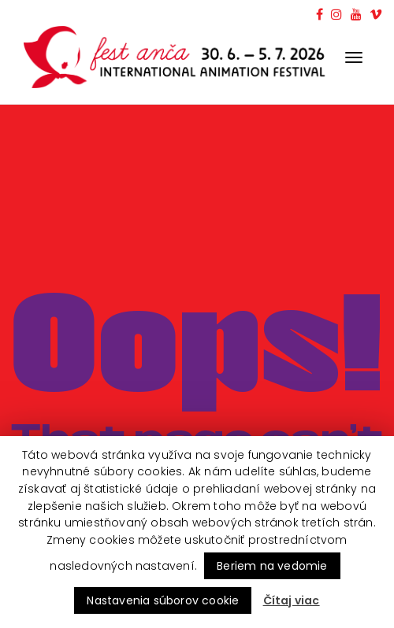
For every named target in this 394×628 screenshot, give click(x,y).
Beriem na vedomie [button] (272, 566)
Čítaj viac (291, 600)
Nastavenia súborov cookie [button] (163, 600)
